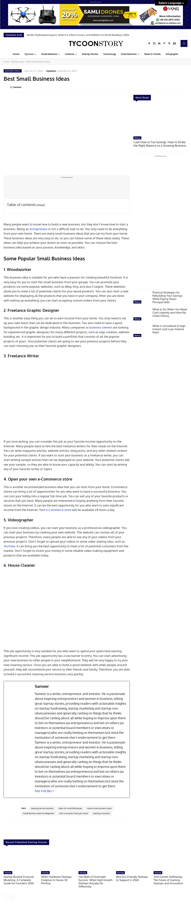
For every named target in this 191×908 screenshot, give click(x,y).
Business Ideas (17, 61)
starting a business (101, 813)
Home (6, 61)
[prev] (179, 35)
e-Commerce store (58, 510)
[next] (185, 35)
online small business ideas (99, 808)
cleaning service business (42, 808)
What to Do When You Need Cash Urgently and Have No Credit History (169, 312)
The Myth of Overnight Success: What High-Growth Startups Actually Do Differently (95, 881)
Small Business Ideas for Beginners (38, 813)
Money (137, 138)
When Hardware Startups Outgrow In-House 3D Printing (56, 880)
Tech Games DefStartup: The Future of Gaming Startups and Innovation (168, 880)
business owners (100, 327)
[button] (184, 43)
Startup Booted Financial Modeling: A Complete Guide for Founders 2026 (19, 880)
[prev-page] (6, 897)
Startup (8, 872)
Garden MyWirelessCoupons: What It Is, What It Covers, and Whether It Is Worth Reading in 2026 (78, 34)
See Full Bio (43, 791)
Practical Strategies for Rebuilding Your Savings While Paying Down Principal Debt (167, 297)
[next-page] (11, 897)
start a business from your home (73, 813)
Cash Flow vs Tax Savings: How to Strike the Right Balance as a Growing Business (160, 143)
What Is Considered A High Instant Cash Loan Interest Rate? (168, 329)
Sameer (17, 87)
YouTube (9, 546)
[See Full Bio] (53, 791)
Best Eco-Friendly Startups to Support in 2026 (132, 878)
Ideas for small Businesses (70, 808)
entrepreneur (39, 229)
